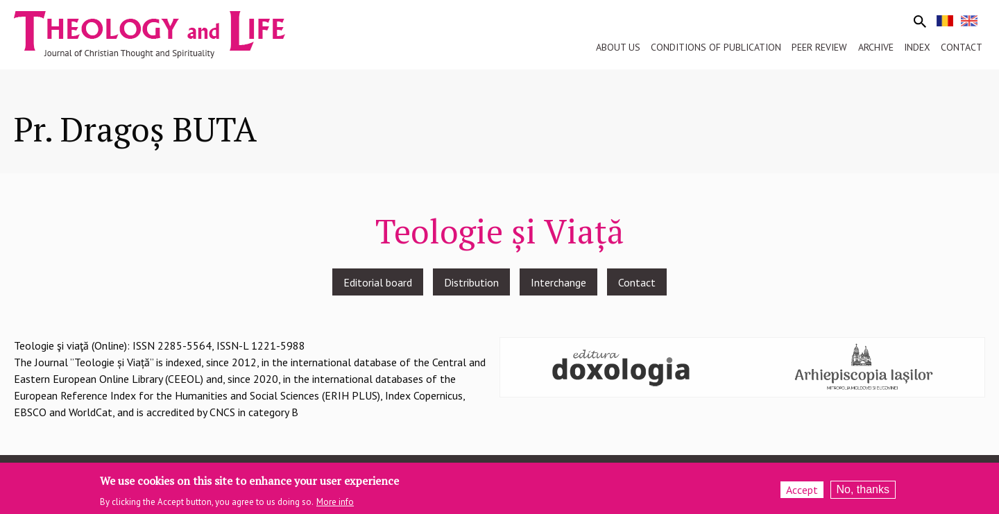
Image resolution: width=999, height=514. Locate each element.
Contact (637, 282)
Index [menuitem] (917, 47)
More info (335, 502)
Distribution (471, 282)
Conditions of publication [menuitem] (716, 47)
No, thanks (863, 491)
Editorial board (377, 282)
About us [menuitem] (618, 47)
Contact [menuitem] (961, 47)
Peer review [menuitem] (819, 47)
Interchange (558, 282)
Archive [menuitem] (876, 47)
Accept (802, 491)
